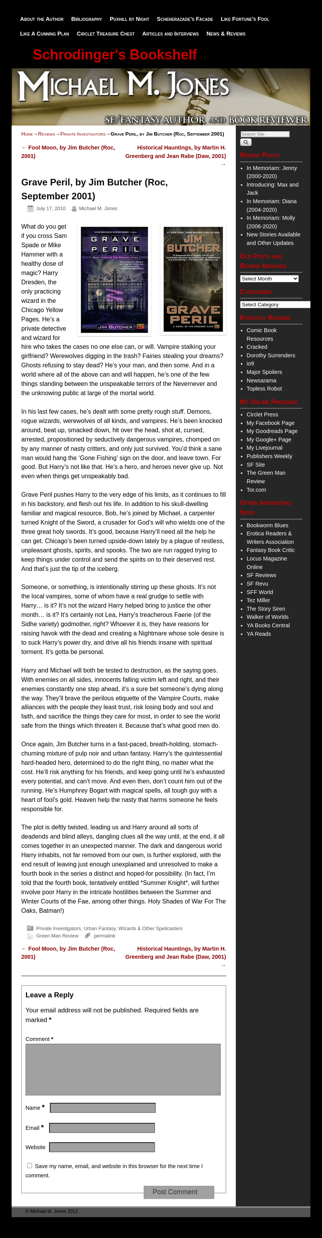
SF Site (256, 465)
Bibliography (86, 19)
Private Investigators (83, 134)
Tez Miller (258, 600)
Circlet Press (262, 414)
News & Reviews (225, 34)
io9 (250, 363)
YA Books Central (268, 625)
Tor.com (256, 490)
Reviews (46, 134)
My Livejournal (265, 448)
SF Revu (257, 584)
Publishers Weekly (269, 456)
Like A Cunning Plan (44, 34)
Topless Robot (264, 388)
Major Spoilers (264, 372)
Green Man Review (57, 936)
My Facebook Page (271, 423)
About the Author (41, 19)
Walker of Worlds (268, 617)
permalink (104, 936)
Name (36, 1117)
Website (36, 1156)
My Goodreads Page (272, 431)
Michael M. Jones (98, 208)
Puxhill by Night (129, 19)
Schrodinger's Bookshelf (115, 55)
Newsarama (261, 380)
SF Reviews (261, 575)
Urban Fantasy (99, 928)
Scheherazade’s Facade (185, 19)
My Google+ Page (269, 439)
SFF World (260, 592)
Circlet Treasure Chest (106, 34)
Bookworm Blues (267, 525)
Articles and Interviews (170, 34)
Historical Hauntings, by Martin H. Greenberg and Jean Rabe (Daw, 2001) (175, 155)
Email (35, 1137)
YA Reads (259, 634)
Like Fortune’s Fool (245, 19)
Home (27, 134)
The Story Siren (266, 609)
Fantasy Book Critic (271, 550)
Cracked (257, 347)
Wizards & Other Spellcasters (150, 928)
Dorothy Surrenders (271, 355)
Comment (40, 1039)
